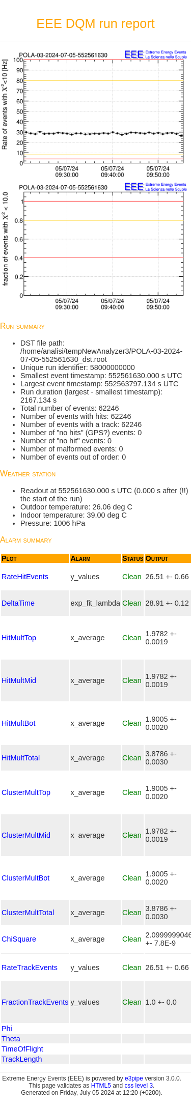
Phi (7, 1029)
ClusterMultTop (26, 792)
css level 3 (138, 1085)
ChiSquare (19, 939)
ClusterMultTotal (28, 912)
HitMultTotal (21, 758)
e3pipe (134, 1078)
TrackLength (22, 1059)
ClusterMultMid (26, 835)
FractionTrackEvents (35, 1002)
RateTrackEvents (30, 967)
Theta (11, 1039)
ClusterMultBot (25, 878)
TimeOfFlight (22, 1049)
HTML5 (101, 1085)
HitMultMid (19, 680)
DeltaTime (18, 603)
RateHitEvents (25, 577)
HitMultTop (19, 638)
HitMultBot (18, 723)
